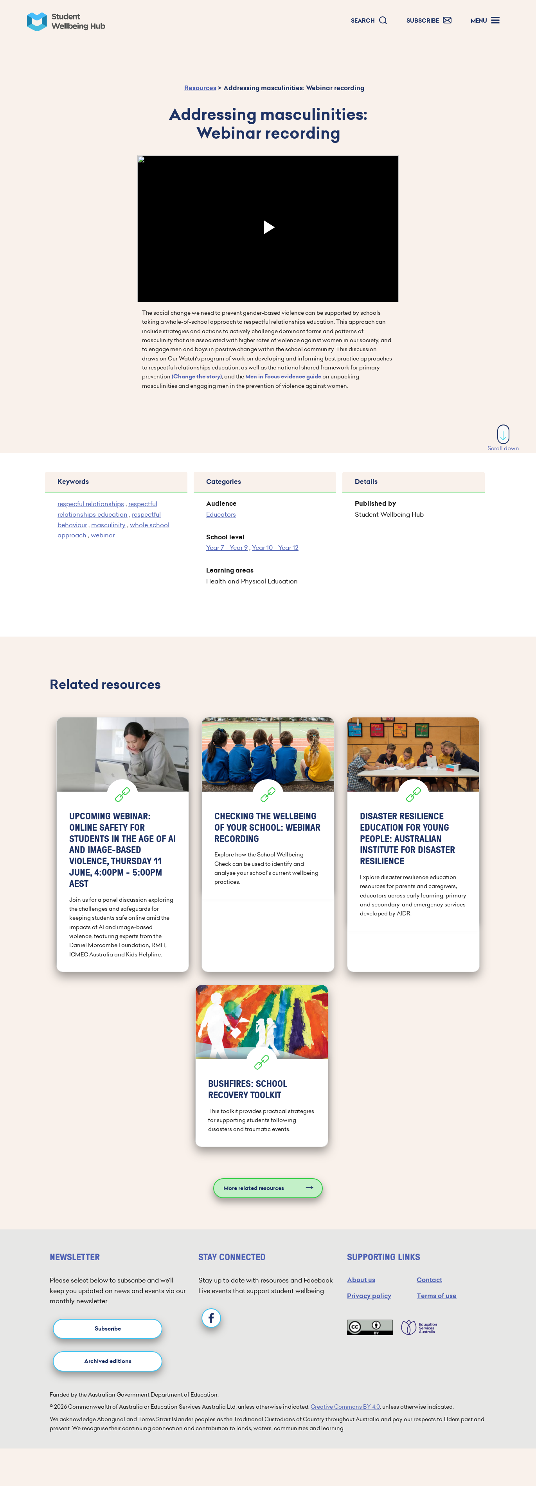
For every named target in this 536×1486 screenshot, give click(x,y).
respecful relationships (91, 503)
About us (361, 1279)
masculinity (108, 525)
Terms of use (437, 1296)
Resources (200, 88)
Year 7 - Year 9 (227, 547)
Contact (429, 1279)
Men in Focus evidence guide (283, 377)
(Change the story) (197, 377)
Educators (221, 514)
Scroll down (503, 438)
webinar (103, 535)
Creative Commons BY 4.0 (345, 1407)
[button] (369, 21)
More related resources (253, 1188)
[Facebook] (211, 1318)
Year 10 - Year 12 (275, 547)
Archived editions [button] (107, 1361)
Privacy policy (369, 1296)
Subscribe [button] (108, 1329)
